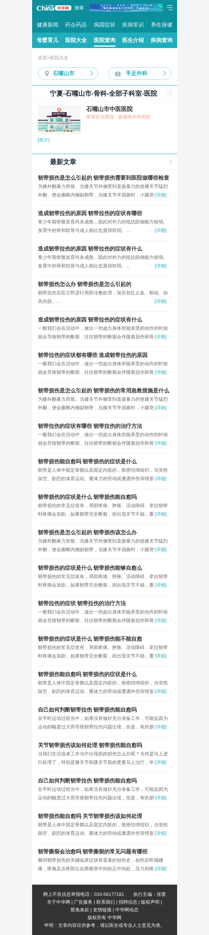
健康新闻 (47, 25)
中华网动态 (126, 909)
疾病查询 (161, 40)
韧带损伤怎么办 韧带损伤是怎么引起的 (84, 284)
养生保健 (161, 25)
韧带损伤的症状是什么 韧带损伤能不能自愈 (90, 639)
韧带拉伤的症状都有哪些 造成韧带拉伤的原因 (93, 355)
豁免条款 (80, 909)
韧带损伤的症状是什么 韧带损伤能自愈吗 (87, 497)
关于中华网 (58, 902)
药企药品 (76, 25)
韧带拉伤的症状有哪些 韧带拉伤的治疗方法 (90, 426)
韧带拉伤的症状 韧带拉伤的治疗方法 (82, 603)
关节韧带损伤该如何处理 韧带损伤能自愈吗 (90, 745)
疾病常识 (133, 25)
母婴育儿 (47, 40)
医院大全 (76, 40)
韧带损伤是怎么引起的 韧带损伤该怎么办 (87, 532)
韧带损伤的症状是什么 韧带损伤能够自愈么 (90, 568)
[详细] (160, 194)
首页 (42, 57)
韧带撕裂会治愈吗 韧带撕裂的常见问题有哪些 (93, 852)
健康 (79, 7)
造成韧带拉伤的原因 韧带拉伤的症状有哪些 (90, 213)
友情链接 (102, 909)
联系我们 (105, 902)
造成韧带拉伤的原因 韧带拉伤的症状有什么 (90, 249)
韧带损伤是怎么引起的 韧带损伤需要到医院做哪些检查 (103, 178)
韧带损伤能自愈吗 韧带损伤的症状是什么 (87, 461)
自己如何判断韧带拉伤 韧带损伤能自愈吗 (87, 710)
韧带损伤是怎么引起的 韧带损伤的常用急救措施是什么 (103, 391)
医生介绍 (133, 40)
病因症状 (104, 25)
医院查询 (104, 40)
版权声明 (150, 902)
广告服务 (83, 902)
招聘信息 (128, 902)
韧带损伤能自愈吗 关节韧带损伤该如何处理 (90, 816)
